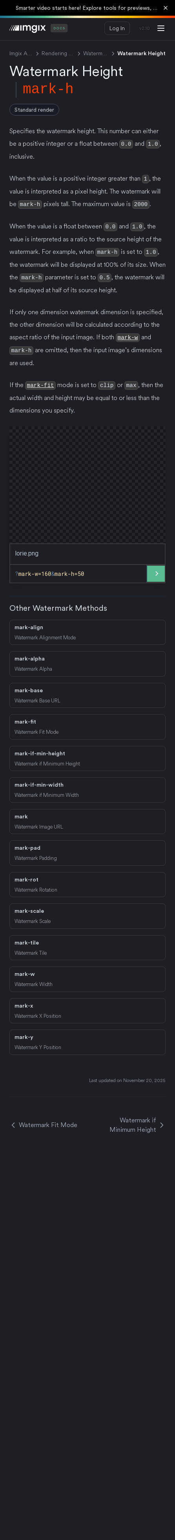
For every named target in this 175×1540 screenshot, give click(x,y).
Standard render (34, 110)
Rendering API (58, 53)
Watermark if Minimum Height (137, 1121)
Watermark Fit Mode (43, 1122)
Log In (117, 28)
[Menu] (161, 28)
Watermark (96, 53)
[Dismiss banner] (165, 8)
